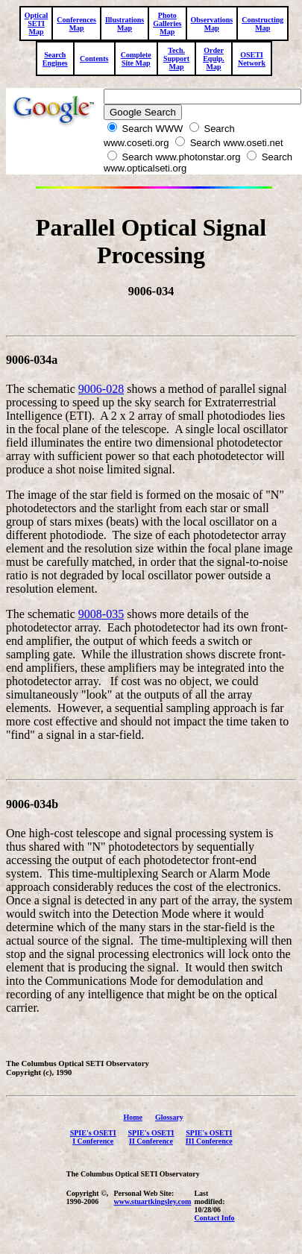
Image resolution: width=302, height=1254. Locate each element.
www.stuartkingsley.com (152, 1204)
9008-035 (101, 616)
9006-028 (101, 391)
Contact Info (214, 1220)
